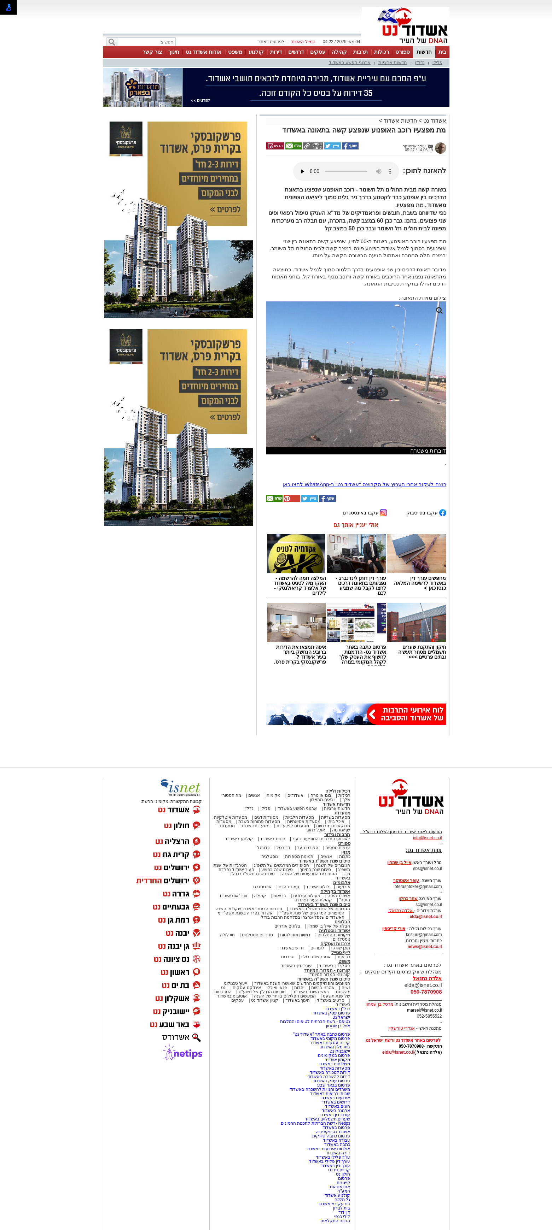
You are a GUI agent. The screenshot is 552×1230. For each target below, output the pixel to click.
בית (442, 52)
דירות (276, 52)
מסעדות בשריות (335, 817)
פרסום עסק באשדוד (330, 1013)
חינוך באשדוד (297, 1000)
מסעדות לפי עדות (293, 825)
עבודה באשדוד (336, 1140)
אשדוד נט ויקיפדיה (332, 1131)
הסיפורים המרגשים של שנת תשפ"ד (311, 913)
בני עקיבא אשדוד (334, 1203)
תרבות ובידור (337, 834)
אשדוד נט (434, 121)
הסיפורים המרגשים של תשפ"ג (281, 865)
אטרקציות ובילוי (315, 956)
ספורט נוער (307, 847)
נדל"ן (420, 62)
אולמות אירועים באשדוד (328, 1148)
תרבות (360, 52)
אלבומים (341, 882)
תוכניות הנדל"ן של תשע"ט (262, 991)
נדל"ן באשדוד (337, 1008)
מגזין (345, 852)
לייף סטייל (340, 952)
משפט (235, 52)
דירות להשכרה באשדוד (329, 1076)
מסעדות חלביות (299, 817)
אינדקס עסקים (247, 987)
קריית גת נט (339, 1169)
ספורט (402, 52)
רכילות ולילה (337, 791)
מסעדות (342, 813)
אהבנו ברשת (322, 987)
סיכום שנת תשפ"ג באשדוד (324, 861)
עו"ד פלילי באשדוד (332, 1157)
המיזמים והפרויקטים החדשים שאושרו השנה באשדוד (301, 983)
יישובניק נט (339, 1051)
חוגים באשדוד (272, 838)
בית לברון (341, 1208)
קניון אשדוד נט (264, 1000)
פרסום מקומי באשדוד (330, 1038)
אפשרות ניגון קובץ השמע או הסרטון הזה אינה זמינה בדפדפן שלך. (346, 171)
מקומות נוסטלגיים (333, 934)
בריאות (279, 895)
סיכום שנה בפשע (277, 869)
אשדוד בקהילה (335, 891)
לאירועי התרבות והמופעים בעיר (321, 838)
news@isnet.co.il (424, 946)
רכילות (381, 52)
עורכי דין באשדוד (296, 965)
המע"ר (344, 1191)
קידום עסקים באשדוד (330, 1042)
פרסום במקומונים (334, 1055)
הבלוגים (342, 921)
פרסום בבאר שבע (333, 1085)
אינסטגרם (262, 886)
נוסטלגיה (269, 856)
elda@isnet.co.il (425, 916)
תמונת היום (289, 886)
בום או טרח (320, 795)
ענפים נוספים (337, 847)
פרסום (343, 1178)
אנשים (254, 795)
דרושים (296, 52)
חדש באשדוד (291, 948)
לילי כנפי (342, 1216)
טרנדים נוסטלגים (257, 934)
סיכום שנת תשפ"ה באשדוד (323, 979)
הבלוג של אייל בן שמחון (328, 926)
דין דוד (344, 1212)
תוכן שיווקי (340, 948)
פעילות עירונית (306, 895)
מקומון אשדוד (337, 1059)
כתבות (344, 856)
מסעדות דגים (266, 817)
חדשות (424, 52)
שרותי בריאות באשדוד (330, 1093)
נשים (346, 987)
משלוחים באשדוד (334, 1063)
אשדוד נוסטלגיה (334, 930)
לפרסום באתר (271, 41)
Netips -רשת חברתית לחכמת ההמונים (315, 1123)
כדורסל (283, 847)
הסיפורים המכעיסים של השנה (309, 873)
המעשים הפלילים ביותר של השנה (285, 996)
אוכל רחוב (316, 830)
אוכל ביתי (335, 821)
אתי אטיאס (340, 1186)
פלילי (437, 62)
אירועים (343, 886)
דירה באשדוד (338, 1152)
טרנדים (288, 956)
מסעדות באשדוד (335, 1068)
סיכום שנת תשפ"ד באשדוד (324, 904)
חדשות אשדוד (400, 121)
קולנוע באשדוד (239, 838)
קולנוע (256, 52)
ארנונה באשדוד (336, 1110)
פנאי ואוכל (277, 987)
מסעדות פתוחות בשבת (259, 821)
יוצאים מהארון (322, 799)
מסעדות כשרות (255, 825)
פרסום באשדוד (335, 1127)
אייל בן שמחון (338, 1025)
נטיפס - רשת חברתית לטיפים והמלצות (315, 1021)
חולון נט (342, 1174)
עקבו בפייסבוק (426, 512)
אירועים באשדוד (335, 1097)
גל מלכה (342, 1199)
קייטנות (343, 1182)
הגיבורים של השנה (333, 865)
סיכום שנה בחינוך (315, 869)
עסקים (317, 52)
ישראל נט (341, 1017)
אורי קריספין (393, 928)
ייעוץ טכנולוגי (235, 983)
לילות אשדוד (317, 886)
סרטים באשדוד (330, 1000)
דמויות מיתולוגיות (295, 934)
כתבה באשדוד (336, 1144)
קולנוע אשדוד (337, 1195)
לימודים (316, 948)
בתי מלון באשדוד (335, 1046)
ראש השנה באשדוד (311, 991)
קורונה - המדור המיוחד (327, 970)
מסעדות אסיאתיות (303, 821)
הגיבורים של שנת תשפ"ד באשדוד (319, 908)
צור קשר (152, 52)
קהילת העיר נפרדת (314, 900)
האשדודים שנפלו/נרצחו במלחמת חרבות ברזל (302, 917)
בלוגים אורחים (287, 926)
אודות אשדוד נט (203, 52)
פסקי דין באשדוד (334, 965)
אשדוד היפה (338, 895)
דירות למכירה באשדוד (330, 1072)
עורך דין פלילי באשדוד (329, 1161)
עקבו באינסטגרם (365, 512)
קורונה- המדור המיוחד (329, 974)
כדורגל (263, 847)
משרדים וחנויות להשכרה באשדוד (320, 1089)
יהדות (299, 987)
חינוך (173, 52)
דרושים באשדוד (335, 1102)
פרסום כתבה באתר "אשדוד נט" (321, 1034)
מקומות (273, 795)
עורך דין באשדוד (335, 1165)
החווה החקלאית (335, 1220)
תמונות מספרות (298, 856)
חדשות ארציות (392, 62)
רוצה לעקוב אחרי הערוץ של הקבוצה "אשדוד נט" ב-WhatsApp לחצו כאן (364, 484)
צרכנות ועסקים (335, 943)
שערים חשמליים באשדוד (327, 1119)
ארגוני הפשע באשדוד (350, 62)
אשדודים (295, 795)
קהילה (339, 52)
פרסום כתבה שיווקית (330, 1136)
